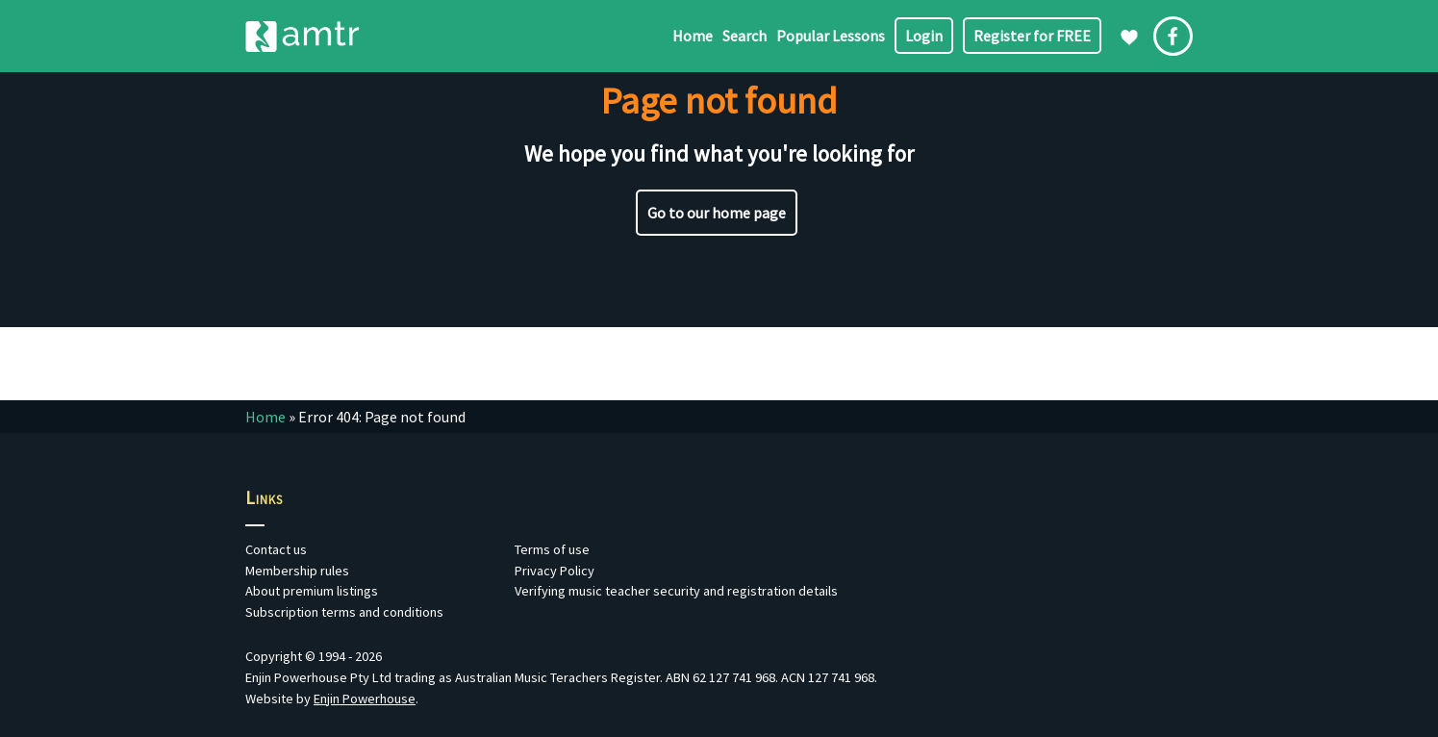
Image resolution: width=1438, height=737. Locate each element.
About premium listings (311, 590)
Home (692, 35)
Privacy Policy (554, 570)
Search (744, 35)
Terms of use (552, 549)
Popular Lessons (830, 35)
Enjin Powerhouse (365, 698)
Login (924, 35)
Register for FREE (1032, 35)
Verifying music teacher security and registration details (676, 590)
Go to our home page (716, 212)
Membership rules (297, 570)
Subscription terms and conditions (344, 612)
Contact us (276, 549)
